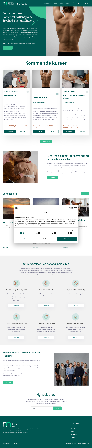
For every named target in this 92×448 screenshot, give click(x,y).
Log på (86, 3)
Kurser (72, 431)
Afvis (25, 238)
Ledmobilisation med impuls (16, 323)
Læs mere (7, 48)
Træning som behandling (75, 323)
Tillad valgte (46, 238)
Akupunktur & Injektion (46, 323)
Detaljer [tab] (46, 212)
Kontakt (73, 437)
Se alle (85, 193)
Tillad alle (66, 238)
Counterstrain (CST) (46, 290)
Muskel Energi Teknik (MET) (16, 290)
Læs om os (8, 382)
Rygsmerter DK (10, 95)
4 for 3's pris (8, 222)
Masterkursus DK (40, 98)
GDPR (15, 443)
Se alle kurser (46, 141)
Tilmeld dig (10, 131)
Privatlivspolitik (6, 443)
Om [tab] (67, 212)
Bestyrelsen (74, 428)
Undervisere (74, 434)
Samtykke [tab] (24, 212)
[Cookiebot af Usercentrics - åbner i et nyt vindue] (70, 208)
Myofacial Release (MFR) (76, 290)
